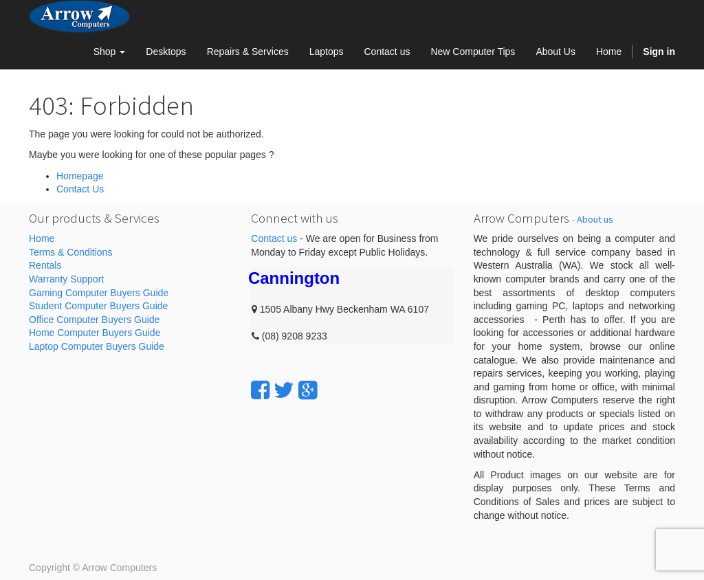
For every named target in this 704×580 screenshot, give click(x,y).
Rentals (45, 265)
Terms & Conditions (70, 252)
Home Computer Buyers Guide (94, 332)
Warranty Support (66, 279)
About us (595, 219)
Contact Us (80, 188)
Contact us (274, 238)
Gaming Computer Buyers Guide (98, 292)
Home (41, 238)
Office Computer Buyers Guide (94, 319)
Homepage (80, 175)
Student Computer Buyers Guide (98, 305)
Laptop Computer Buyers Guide (96, 346)
